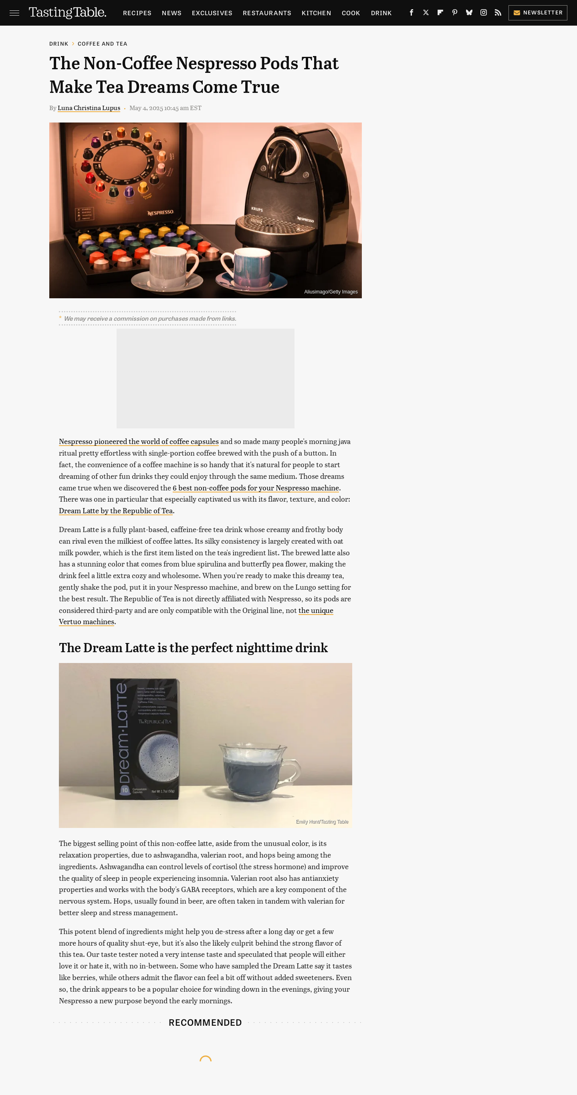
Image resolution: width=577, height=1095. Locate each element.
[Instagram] (484, 14)
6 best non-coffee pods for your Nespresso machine (256, 487)
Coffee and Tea (103, 43)
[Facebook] (412, 14)
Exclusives (212, 12)
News (172, 12)
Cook (351, 12)
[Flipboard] (440, 14)
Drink (381, 12)
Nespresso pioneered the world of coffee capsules (139, 441)
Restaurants (267, 12)
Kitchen (316, 12)
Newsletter (538, 12)
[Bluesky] (469, 14)
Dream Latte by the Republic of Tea (116, 510)
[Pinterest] (455, 14)
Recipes (137, 12)
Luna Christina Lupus (89, 107)
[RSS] (498, 14)
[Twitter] (426, 14)
